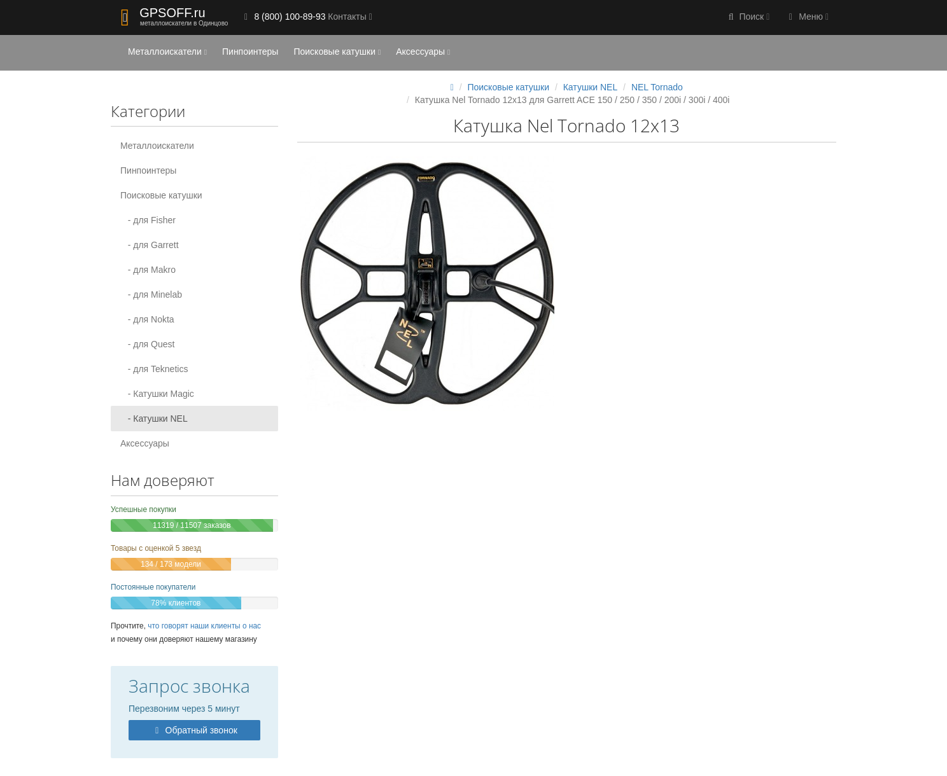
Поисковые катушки (337, 51)
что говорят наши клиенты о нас (204, 625)
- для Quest (147, 344)
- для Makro (148, 270)
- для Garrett (149, 245)
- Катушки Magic (157, 394)
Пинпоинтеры (250, 51)
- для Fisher (148, 220)
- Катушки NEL (154, 418)
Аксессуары (423, 51)
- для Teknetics (154, 369)
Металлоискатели (167, 51)
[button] (748, 17)
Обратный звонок (194, 730)
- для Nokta (147, 319)
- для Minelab (151, 294)
